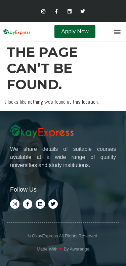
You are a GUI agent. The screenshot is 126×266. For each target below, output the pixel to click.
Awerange (79, 249)
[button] (117, 31)
